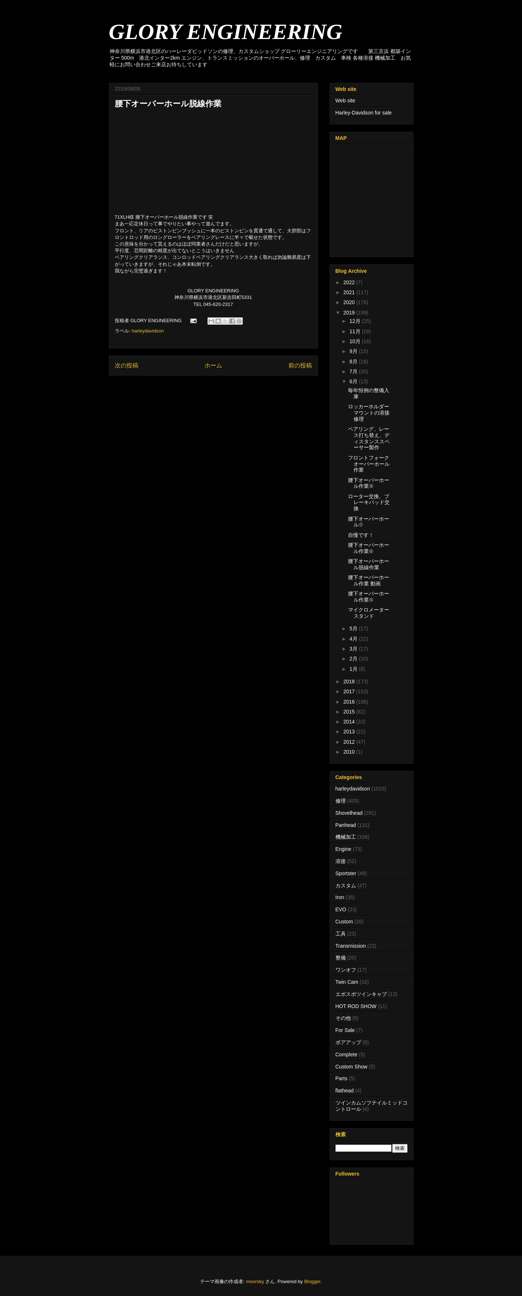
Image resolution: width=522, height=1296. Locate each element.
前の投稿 (300, 365)
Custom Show (351, 1067)
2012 (349, 742)
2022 (349, 282)
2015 (349, 712)
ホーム (213, 365)
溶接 (340, 861)
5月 (354, 628)
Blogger (312, 1281)
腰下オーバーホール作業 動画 (368, 580)
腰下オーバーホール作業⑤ (368, 597)
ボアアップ (348, 1042)
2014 (349, 722)
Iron (339, 897)
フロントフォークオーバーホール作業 (369, 464)
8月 (354, 361)
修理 (340, 801)
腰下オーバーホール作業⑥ (368, 548)
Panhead (345, 825)
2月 (354, 659)
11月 (355, 331)
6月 (354, 381)
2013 (349, 732)
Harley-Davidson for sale (363, 113)
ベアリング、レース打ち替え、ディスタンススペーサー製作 (369, 438)
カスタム (345, 885)
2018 (349, 681)
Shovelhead (349, 813)
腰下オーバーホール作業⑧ (368, 483)
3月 (354, 649)
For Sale (345, 1030)
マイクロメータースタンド (368, 613)
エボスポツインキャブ (361, 994)
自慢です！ (361, 535)
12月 (355, 321)
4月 (354, 639)
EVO (341, 909)
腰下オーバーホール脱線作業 (368, 564)
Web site (345, 100)
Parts (341, 1078)
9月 (354, 351)
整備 (340, 958)
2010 (349, 752)
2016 (349, 702)
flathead (344, 1091)
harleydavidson (148, 331)
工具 (340, 934)
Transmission (350, 946)
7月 (354, 371)
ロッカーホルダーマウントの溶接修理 (369, 413)
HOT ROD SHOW (356, 1006)
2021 (349, 292)
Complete (346, 1054)
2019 (349, 313)
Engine (343, 849)
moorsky (255, 1281)
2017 (349, 691)
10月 (355, 341)
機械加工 (345, 837)
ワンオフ (345, 970)
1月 (354, 669)
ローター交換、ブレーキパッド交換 (369, 502)
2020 (349, 302)
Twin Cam (346, 982)
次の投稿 (126, 365)
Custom (344, 922)
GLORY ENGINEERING (225, 32)
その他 (343, 1018)
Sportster (345, 873)
